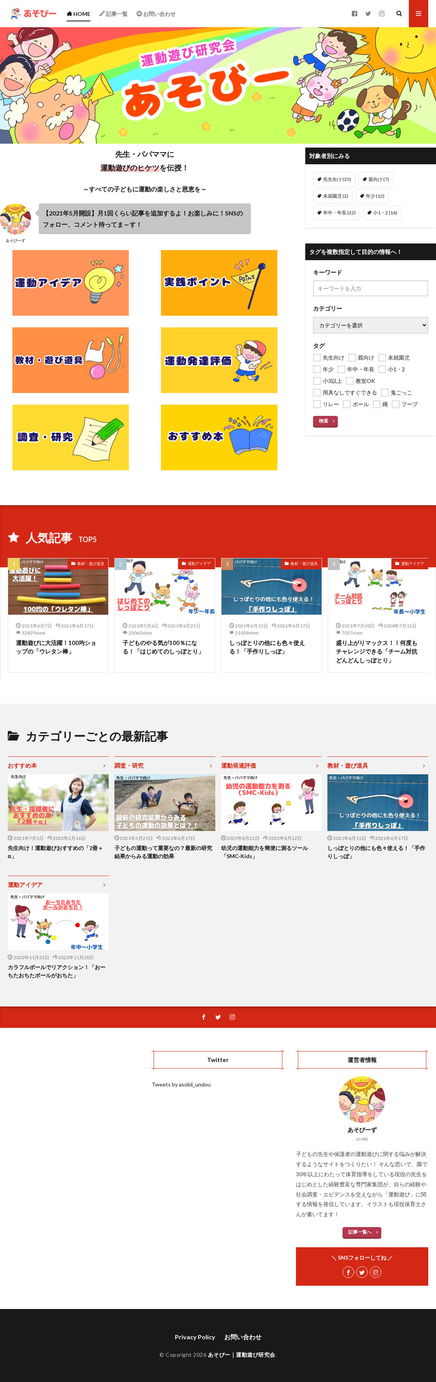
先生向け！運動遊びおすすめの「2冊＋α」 (55, 852)
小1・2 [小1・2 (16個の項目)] (385, 213)
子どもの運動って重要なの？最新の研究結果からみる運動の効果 (163, 852)
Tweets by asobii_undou (181, 1084)
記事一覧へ (360, 1232)
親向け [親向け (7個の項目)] (379, 179)
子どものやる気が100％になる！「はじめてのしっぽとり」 (163, 647)
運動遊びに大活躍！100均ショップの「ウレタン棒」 (56, 647)
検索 (323, 421)
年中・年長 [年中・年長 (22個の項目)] (339, 213)
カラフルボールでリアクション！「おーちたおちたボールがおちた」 (57, 971)
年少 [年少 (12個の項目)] (375, 196)
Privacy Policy (195, 1336)
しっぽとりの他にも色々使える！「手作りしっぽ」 (267, 647)
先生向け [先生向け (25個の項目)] (337, 179)
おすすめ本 (22, 765)
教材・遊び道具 (90, 563)
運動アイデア (199, 563)
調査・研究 (129, 765)
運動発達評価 (238, 765)
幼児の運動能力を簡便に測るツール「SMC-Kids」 (264, 852)
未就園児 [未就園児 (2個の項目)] (335, 196)
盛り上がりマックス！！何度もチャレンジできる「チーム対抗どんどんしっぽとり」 (376, 651)
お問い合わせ (242, 1336)
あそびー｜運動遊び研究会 (241, 1354)
